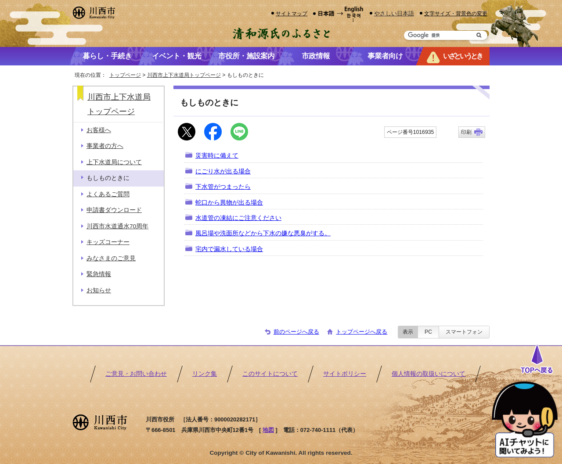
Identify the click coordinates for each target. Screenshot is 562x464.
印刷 (466, 132)
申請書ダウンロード (114, 210)
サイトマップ (291, 13)
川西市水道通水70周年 (117, 226)
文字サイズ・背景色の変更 (455, 13)
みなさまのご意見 (111, 258)
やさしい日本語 (394, 13)
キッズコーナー (108, 242)
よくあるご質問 (108, 194)
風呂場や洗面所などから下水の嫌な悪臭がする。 (263, 233)
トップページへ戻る (361, 331)
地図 (268, 430)
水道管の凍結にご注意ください (238, 218)
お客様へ (98, 130)
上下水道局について (114, 162)
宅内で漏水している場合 (229, 249)
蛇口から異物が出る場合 (229, 202)
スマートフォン (464, 332)
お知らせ (98, 290)
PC (428, 332)
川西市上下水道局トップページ (184, 75)
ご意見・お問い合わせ (136, 373)
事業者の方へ (104, 146)
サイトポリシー (344, 373)
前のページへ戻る (296, 331)
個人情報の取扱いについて (428, 373)
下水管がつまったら (223, 186)
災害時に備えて (216, 155)
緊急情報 (98, 274)
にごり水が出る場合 (223, 171)
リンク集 (204, 373)
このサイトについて (270, 373)
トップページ (125, 75)
